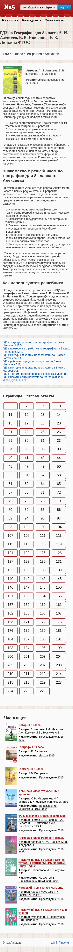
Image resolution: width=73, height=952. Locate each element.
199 (59, 648)
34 (10, 449)
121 (10, 553)
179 (26, 631)
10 (59, 406)
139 (59, 570)
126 (59, 553)
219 (43, 682)
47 (26, 466)
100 (26, 527)
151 (10, 596)
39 (59, 449)
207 (43, 665)
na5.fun (10, 942)
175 (59, 622)
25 (43, 432)
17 (26, 423)
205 (10, 665)
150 (59, 587)
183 (59, 631)
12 (26, 415)
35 (26, 449)
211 (26, 674)
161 (59, 605)
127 (10, 561)
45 (10, 466)
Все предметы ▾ (31, 20)
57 (43, 475)
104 (59, 527)
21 (10, 432)
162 (10, 613)
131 (59, 561)
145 (59, 579)
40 (10, 458)
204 (59, 656)
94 (26, 518)
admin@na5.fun (60, 942)
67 (10, 492)
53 (10, 475)
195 (43, 648)
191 (59, 639)
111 (43, 536)
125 (43, 553)
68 (26, 492)
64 (43, 484)
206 (26, 665)
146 (10, 587)
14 (59, 415)
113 (59, 536)
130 (43, 561)
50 (59, 466)
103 (43, 527)
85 (43, 510)
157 (10, 605)
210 (10, 674)
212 (43, 674)
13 (43, 415)
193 (10, 648)
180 (43, 631)
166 (43, 613)
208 (59, 665)
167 (59, 613)
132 (10, 570)
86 (59, 510)
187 (26, 639)
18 (43, 423)
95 (43, 518)
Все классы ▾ (10, 20)
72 (59, 492)
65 (59, 484)
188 (43, 639)
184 (10, 639)
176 (10, 631)
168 (10, 622)
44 (59, 458)
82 (26, 510)
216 (26, 682)
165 (26, 613)
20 (59, 423)
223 (59, 682)
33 (59, 441)
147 (26, 587)
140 (10, 579)
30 (26, 441)
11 (10, 415)
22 (26, 432)
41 (26, 458)
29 (10, 441)
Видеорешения (54, 20)
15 (10, 423)
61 (10, 484)
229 (43, 691)
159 (26, 605)
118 (43, 544)
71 (43, 492)
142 (26, 579)
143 (43, 579)
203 (43, 656)
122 (26, 553)
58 (59, 475)
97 (59, 518)
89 (10, 518)
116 (26, 544)
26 (59, 432)
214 (59, 674)
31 (43, 441)
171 (26, 622)
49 (43, 466)
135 (26, 570)
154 (43, 596)
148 (43, 587)
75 (10, 501)
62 (26, 484)
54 (26, 475)
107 (10, 536)
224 (10, 691)
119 (59, 544)
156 (59, 596)
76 (26, 501)
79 (59, 501)
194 (26, 648)
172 (43, 622)
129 (26, 561)
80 (10, 510)
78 (43, 501)
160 (43, 605)
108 (26, 536)
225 (26, 691)
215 (10, 682)
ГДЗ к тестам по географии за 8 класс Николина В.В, (36, 373)
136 (43, 570)
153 (26, 596)
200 (10, 656)
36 (43, 449)
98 (10, 527)
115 (10, 544)
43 (43, 458)
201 (26, 656)
